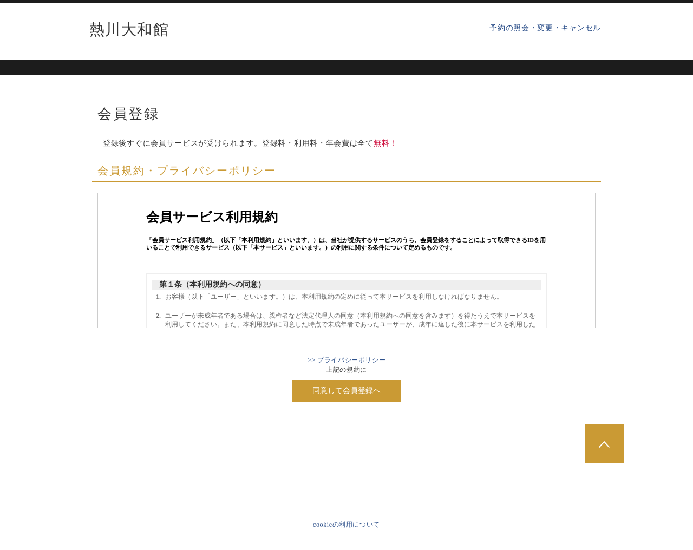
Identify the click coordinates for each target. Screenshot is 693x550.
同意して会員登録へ (346, 391)
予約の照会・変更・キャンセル (545, 28)
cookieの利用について (346, 524)
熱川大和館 (129, 29)
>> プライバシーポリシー (346, 360)
